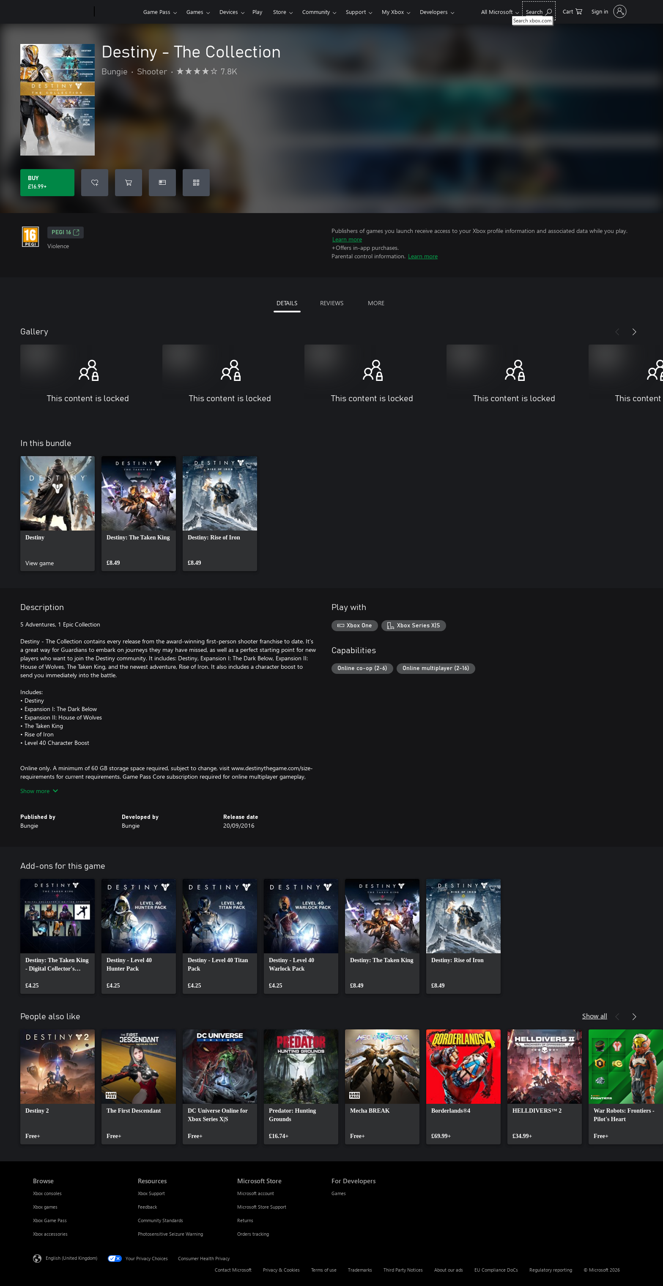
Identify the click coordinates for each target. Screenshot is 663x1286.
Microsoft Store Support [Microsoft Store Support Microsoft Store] (261, 1206)
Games (194, 11)
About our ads (448, 1269)
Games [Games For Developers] (339, 1193)
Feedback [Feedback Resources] (147, 1206)
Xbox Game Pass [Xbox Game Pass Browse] (50, 1220)
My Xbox (393, 11)
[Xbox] (118, 11)
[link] (57, 513)
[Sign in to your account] (608, 11)
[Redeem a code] (196, 182)
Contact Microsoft (233, 1269)
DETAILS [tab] (287, 303)
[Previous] (617, 332)
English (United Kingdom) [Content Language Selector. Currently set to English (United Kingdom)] (71, 1258)
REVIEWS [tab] (331, 303)
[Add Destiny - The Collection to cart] (128, 182)
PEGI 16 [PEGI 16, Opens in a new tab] (65, 232)
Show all (594, 1015)
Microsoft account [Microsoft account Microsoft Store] (255, 1193)
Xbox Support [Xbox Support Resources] (151, 1193)
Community (316, 11)
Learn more (347, 239)
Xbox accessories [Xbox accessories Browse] (50, 1234)
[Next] (634, 332)
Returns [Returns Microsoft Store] (245, 1220)
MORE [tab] (376, 303)
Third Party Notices (403, 1269)
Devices (228, 11)
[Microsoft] (62, 11)
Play (257, 11)
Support (356, 11)
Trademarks (360, 1269)
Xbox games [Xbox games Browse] (45, 1206)
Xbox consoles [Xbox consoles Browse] (47, 1193)
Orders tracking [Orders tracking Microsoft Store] (253, 1234)
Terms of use (324, 1269)
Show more (39, 791)
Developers (434, 11)
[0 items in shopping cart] (572, 11)
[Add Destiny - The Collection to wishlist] (94, 182)
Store (279, 11)
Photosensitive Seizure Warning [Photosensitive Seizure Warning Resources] (170, 1234)
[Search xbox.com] (539, 10)
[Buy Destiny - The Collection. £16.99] (47, 182)
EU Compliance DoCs (496, 1269)
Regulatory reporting (550, 1269)
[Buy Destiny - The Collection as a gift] (162, 182)
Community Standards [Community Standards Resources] (160, 1220)
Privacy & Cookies (281, 1269)
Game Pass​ (156, 11)
